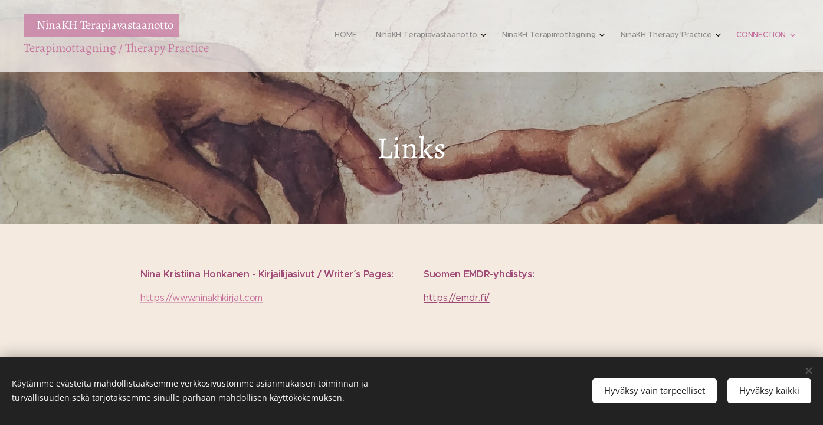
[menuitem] (696, 36)
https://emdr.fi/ (457, 297)
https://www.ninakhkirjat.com (201, 297)
